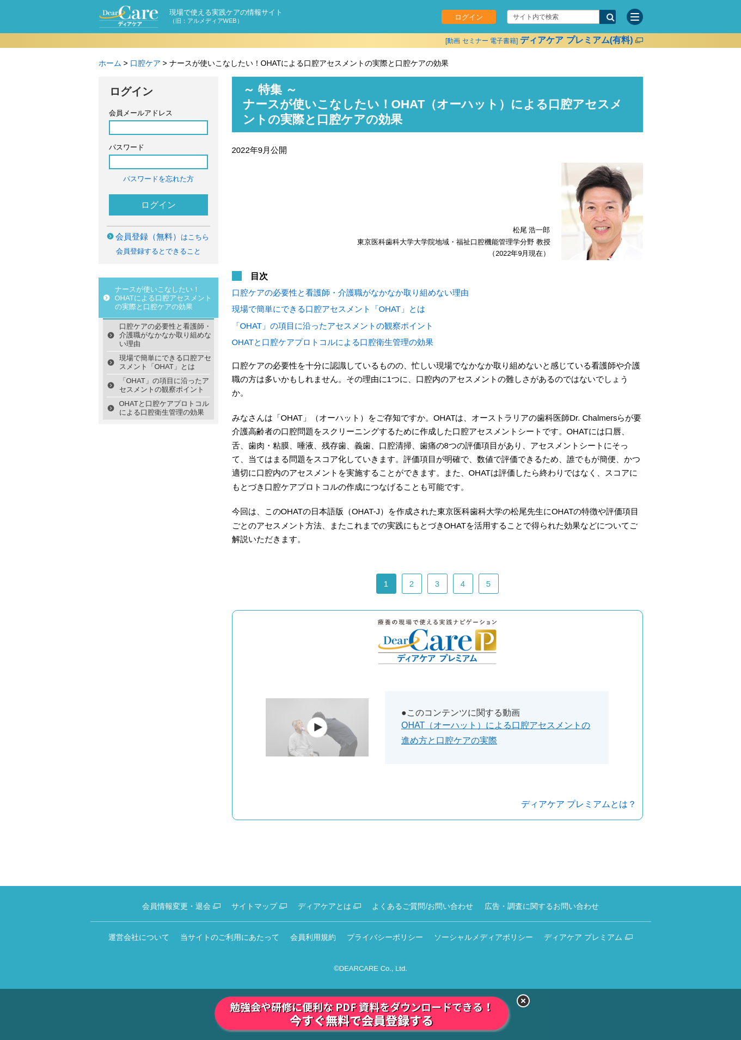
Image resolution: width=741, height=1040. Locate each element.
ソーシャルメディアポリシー (483, 937)
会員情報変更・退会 (176, 906)
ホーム (110, 63)
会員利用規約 (313, 937)
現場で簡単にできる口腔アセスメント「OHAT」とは (165, 362)
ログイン (469, 17)
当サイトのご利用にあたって (229, 937)
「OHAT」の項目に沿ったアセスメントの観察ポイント (164, 385)
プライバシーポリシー (385, 937)
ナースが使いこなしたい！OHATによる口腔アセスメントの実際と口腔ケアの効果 (163, 298)
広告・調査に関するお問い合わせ (542, 906)
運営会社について (138, 937)
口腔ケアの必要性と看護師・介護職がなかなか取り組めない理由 (165, 335)
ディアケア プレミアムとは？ (578, 804)
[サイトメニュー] (635, 17)
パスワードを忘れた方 (158, 179)
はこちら (162, 237)
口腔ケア (145, 63)
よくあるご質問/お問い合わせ (422, 906)
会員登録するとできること (158, 251)
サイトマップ (254, 906)
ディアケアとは (324, 906)
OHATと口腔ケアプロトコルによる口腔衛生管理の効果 (164, 407)
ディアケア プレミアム (583, 937)
